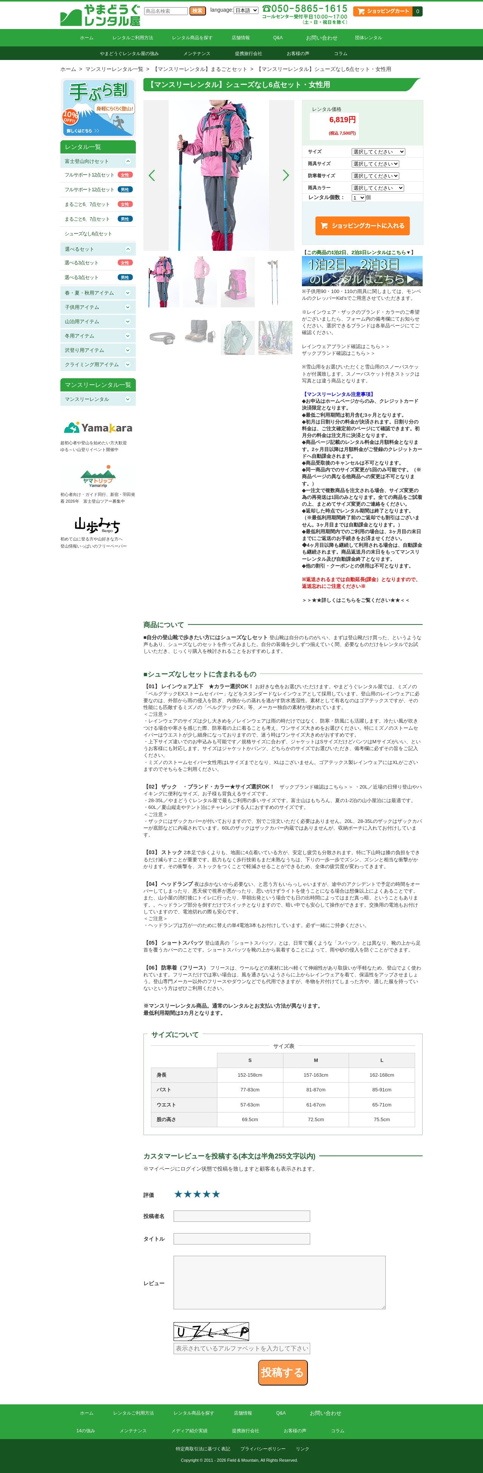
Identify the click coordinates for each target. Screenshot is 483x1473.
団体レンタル (368, 37)
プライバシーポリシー (263, 1449)
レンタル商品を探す (192, 37)
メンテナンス (197, 53)
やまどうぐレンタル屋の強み (129, 53)
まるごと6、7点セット (87, 204)
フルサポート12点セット (89, 175)
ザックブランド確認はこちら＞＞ (338, 353)
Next (286, 175)
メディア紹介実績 (189, 1430)
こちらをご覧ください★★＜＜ (375, 600)
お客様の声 (298, 53)
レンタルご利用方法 (132, 37)
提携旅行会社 (248, 53)
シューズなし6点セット (88, 233)
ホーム (87, 37)
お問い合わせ (322, 38)
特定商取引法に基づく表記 (203, 1449)
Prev (151, 175)
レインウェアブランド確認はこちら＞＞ (346, 346)
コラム (341, 53)
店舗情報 (241, 37)
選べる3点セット (81, 262)
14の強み (86, 1430)
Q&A (278, 37)
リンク (302, 1449)
